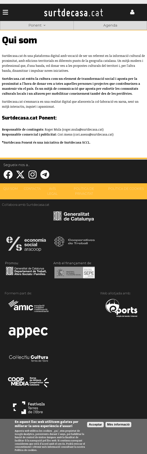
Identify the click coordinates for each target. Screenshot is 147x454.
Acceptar (95, 424)
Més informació (118, 424)
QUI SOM (10, 189)
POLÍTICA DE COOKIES (126, 189)
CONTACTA (32, 189)
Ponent (37, 25)
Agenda (110, 25)
